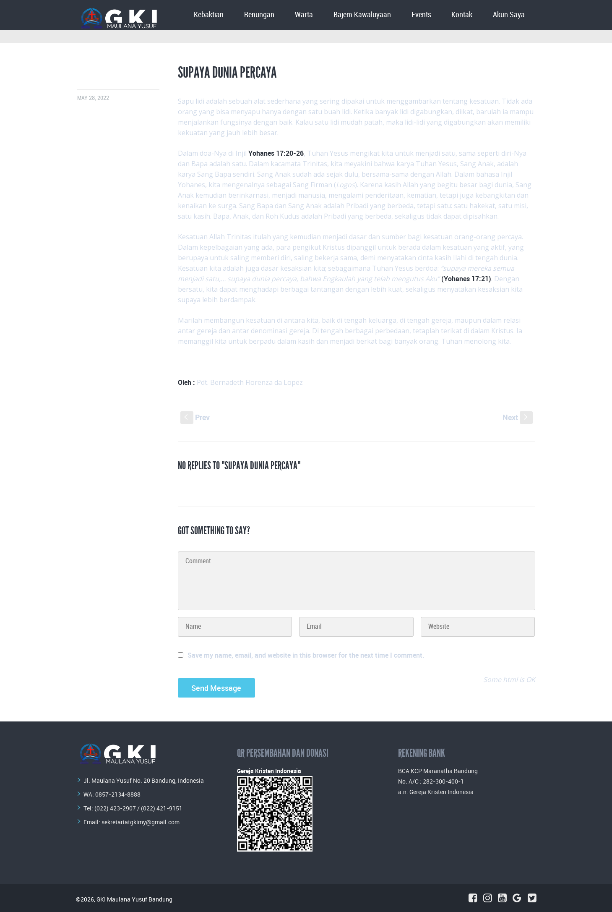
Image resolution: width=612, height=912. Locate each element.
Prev (195, 417)
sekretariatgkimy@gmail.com (141, 822)
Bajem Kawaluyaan (362, 15)
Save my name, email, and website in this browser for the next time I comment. (306, 655)
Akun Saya (509, 15)
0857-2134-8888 (118, 794)
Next (518, 417)
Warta (304, 15)
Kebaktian (209, 15)
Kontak (461, 15)
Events (421, 15)
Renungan (259, 15)
